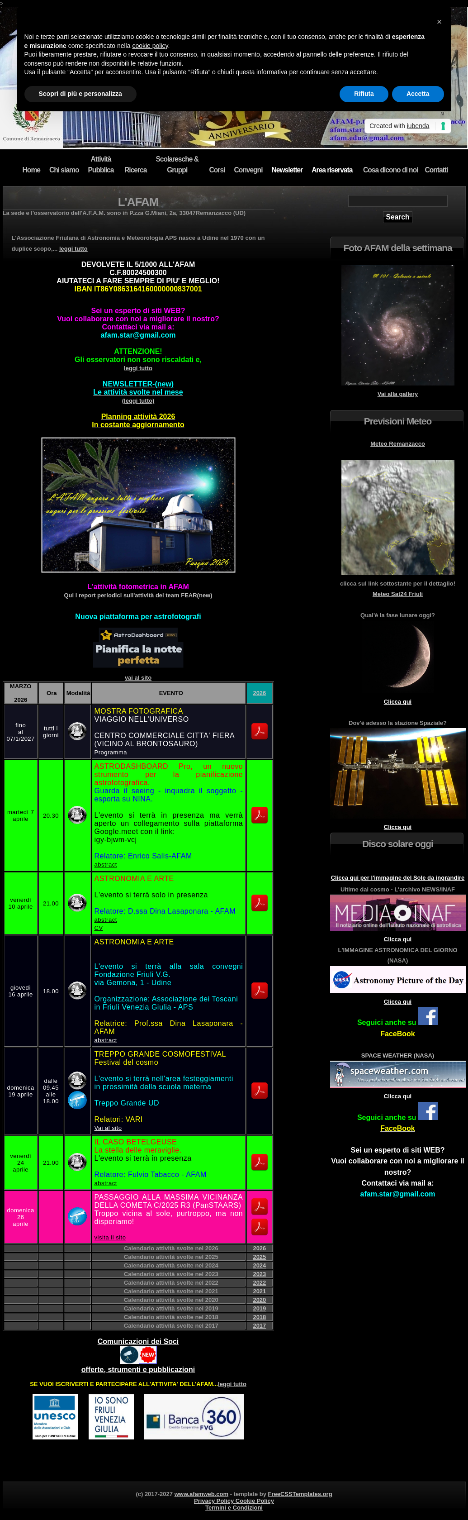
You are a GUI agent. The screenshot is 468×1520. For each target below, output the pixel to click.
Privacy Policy (215, 1500)
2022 (259, 1282)
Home (31, 170)
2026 (259, 693)
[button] (439, 21)
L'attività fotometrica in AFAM (138, 587)
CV (99, 927)
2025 (259, 1256)
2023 (259, 1274)
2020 (259, 1299)
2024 (259, 1265)
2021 (259, 1291)
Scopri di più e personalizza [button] (80, 93)
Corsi (217, 170)
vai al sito (138, 677)
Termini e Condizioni (234, 1507)
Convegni (248, 170)
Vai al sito (108, 1128)
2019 (259, 1308)
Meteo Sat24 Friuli (398, 594)
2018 (259, 1317)
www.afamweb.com (201, 1494)
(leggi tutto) (138, 392)
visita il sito (110, 1237)
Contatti (436, 170)
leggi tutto (73, 248)
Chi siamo (64, 170)
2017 (259, 1325)
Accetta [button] (418, 93)
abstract (106, 864)
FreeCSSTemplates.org (300, 1494)
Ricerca (135, 170)
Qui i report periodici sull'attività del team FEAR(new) (138, 595)
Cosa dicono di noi (390, 170)
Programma (111, 752)
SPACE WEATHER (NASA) (397, 1055)
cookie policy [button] (150, 45)
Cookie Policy (255, 1500)
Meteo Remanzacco (397, 443)
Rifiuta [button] (364, 93)
